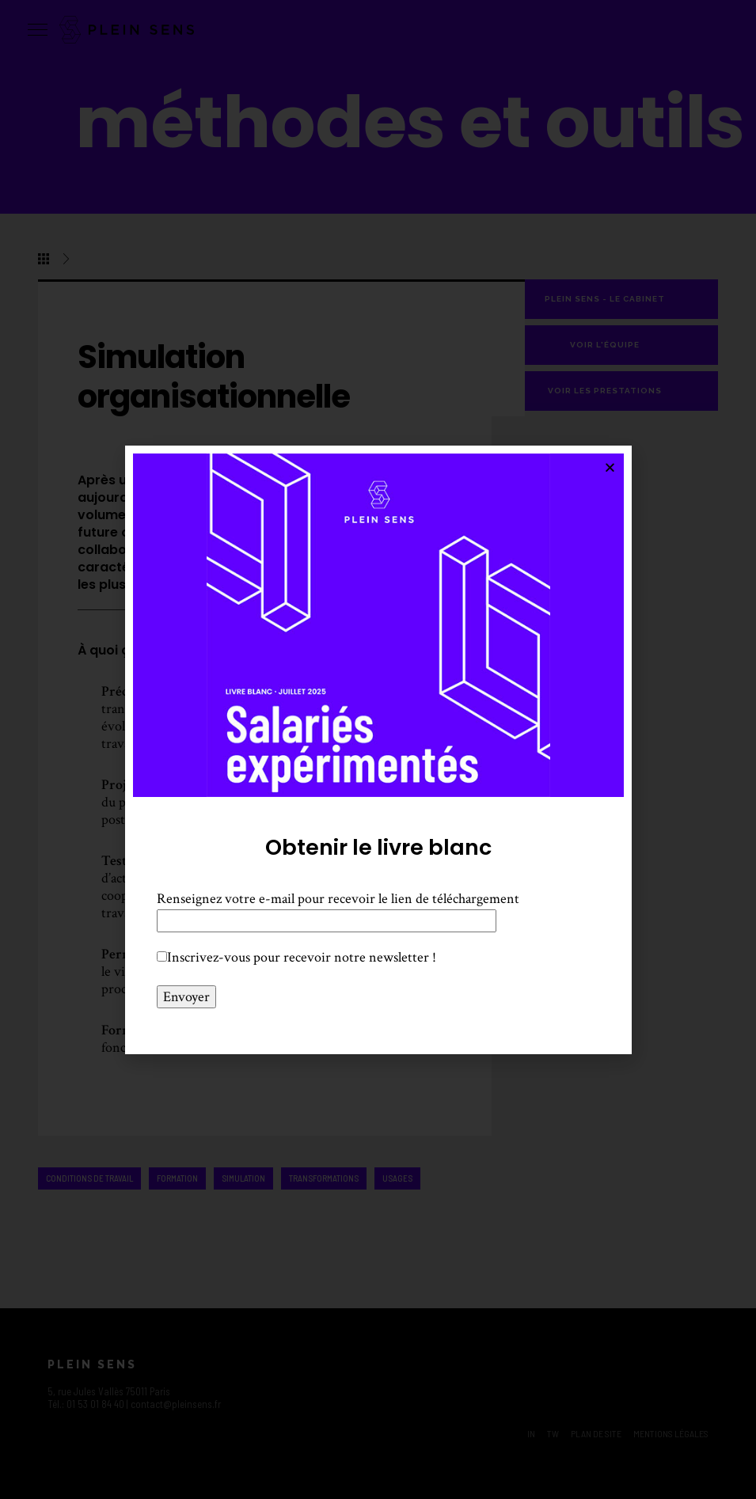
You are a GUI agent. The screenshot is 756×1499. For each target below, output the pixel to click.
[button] (610, 467)
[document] (378, 749)
